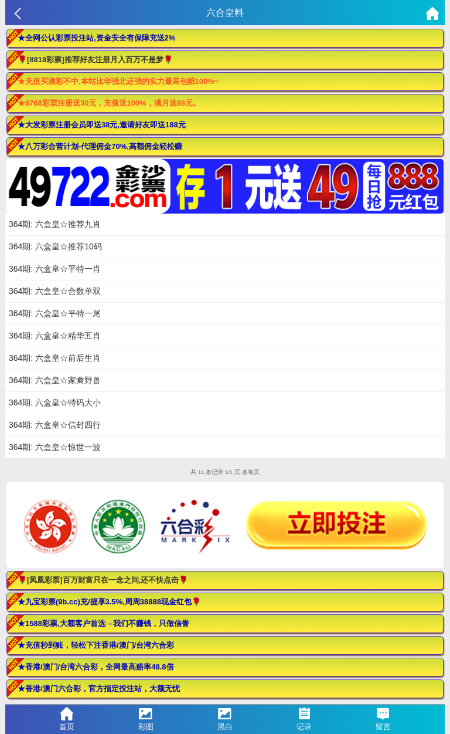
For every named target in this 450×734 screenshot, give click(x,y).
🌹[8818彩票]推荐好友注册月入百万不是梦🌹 (95, 59)
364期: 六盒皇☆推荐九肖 (55, 224)
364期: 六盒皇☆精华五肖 (55, 335)
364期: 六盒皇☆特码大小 (55, 402)
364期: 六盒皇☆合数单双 (55, 291)
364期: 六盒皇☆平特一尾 (55, 313)
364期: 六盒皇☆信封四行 (55, 424)
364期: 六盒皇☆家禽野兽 (55, 380)
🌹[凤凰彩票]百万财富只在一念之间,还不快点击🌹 (103, 580)
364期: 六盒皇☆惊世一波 (55, 447)
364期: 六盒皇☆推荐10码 (55, 246)
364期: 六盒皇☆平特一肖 (55, 268)
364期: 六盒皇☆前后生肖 (55, 358)
